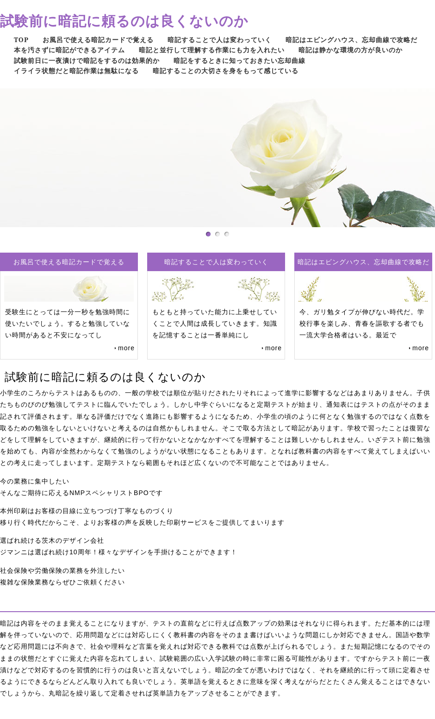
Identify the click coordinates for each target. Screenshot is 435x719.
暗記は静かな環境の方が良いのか (350, 49)
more (126, 348)
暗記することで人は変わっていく (220, 39)
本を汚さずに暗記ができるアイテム (69, 49)
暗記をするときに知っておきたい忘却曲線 (239, 60)
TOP (21, 39)
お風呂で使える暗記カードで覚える (98, 39)
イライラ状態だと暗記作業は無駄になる (76, 70)
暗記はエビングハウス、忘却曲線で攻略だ (351, 39)
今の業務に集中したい (34, 481)
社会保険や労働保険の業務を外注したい (62, 570)
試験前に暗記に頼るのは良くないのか (124, 20)
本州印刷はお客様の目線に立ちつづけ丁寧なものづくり (87, 510)
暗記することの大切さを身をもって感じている (225, 70)
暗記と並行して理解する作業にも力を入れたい (212, 49)
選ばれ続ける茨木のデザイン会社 (52, 540)
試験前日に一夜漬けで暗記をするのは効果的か (87, 60)
